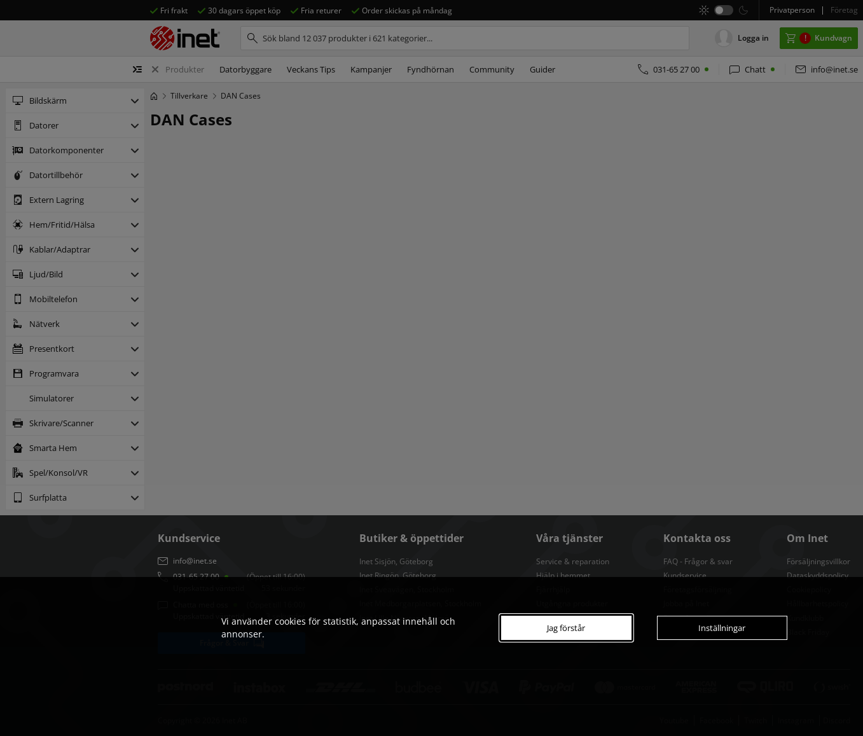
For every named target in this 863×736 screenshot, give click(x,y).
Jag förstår (566, 628)
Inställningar (721, 628)
